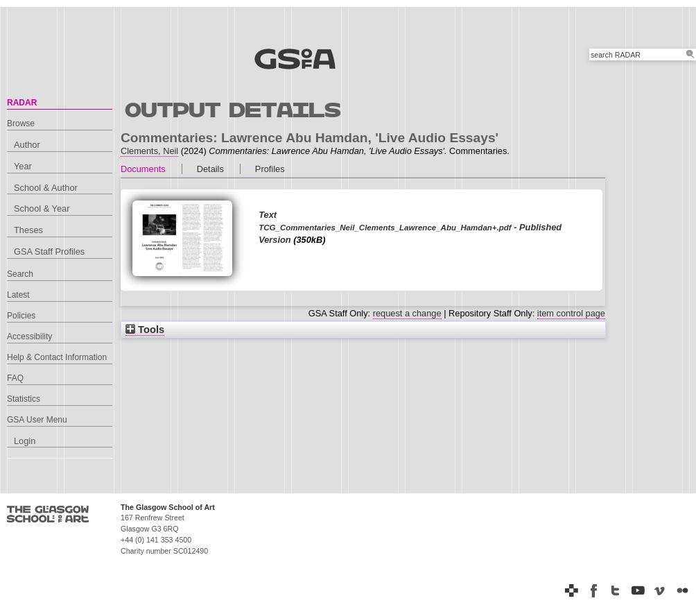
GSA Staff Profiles (49, 251)
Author (27, 144)
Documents (143, 169)
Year (23, 166)
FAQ (15, 378)
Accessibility (29, 336)
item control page (571, 313)
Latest (18, 295)
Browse (21, 123)
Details (210, 169)
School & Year (41, 208)
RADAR (22, 103)
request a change (407, 313)
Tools (144, 329)
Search (20, 274)
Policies (21, 316)
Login (24, 441)
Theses (28, 230)
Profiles (270, 169)
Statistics (23, 399)
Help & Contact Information (57, 357)
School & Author (46, 187)
